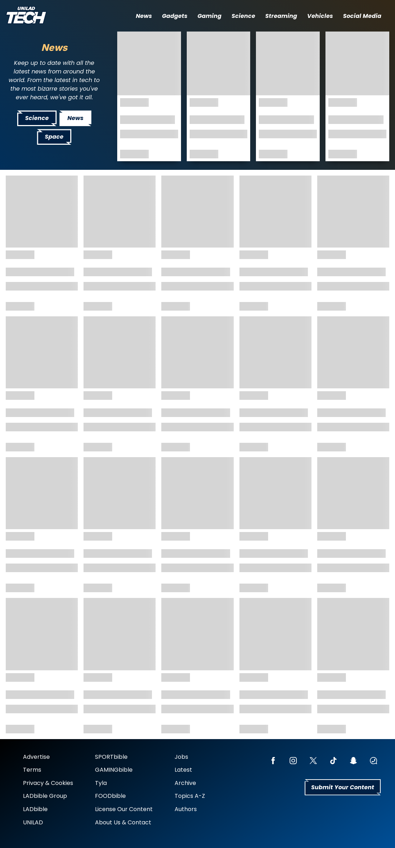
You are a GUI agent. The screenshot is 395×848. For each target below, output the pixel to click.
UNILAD (33, 822)
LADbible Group (45, 796)
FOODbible (110, 796)
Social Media (362, 16)
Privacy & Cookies (48, 783)
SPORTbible (111, 757)
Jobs (181, 757)
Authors (186, 809)
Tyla (101, 783)
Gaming (210, 16)
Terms (32, 770)
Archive (185, 783)
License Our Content (124, 809)
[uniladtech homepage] (26, 16)
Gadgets (174, 16)
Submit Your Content (342, 787)
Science (243, 16)
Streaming (281, 16)
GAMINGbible (114, 770)
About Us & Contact (123, 822)
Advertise (36, 757)
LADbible (35, 809)
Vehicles (320, 16)
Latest (183, 770)
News (144, 16)
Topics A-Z (190, 796)
